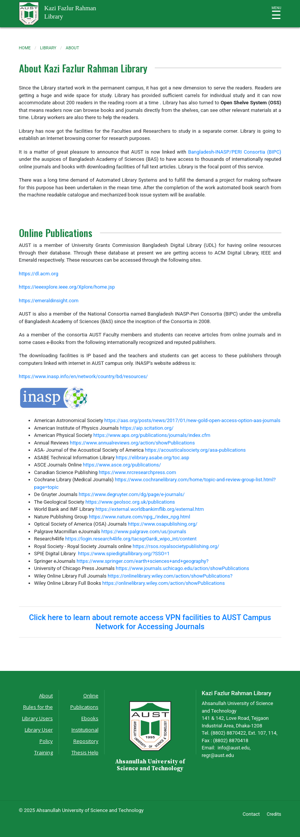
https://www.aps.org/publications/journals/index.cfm (151, 435)
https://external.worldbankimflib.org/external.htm (149, 509)
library (48, 48)
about (72, 48)
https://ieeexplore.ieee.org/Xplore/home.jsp (67, 287)
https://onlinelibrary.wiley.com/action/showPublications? (170, 576)
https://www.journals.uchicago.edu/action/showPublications (182, 568)
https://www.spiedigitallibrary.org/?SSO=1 (125, 553)
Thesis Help (84, 752)
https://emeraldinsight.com (49, 300)
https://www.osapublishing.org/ (163, 524)
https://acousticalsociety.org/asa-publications (195, 450)
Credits (274, 814)
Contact (251, 814)
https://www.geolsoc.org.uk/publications (130, 502)
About (46, 695)
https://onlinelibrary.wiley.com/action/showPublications (163, 583)
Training (43, 752)
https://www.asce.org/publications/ (122, 465)
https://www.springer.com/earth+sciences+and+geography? (143, 561)
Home (25, 48)
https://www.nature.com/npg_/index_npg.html (139, 517)
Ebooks (89, 718)
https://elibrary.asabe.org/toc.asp (152, 457)
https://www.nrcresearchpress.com (137, 472)
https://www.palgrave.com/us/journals (144, 531)
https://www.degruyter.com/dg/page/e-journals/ (132, 494)
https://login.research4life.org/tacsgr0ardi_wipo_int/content (131, 539)
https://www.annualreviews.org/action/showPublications (132, 443)
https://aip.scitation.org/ (147, 428)
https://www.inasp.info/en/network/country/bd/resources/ (83, 376)
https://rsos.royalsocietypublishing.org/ (176, 546)
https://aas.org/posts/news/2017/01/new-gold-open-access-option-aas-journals (192, 420)
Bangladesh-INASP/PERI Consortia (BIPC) (234, 152)
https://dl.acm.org (39, 273)
